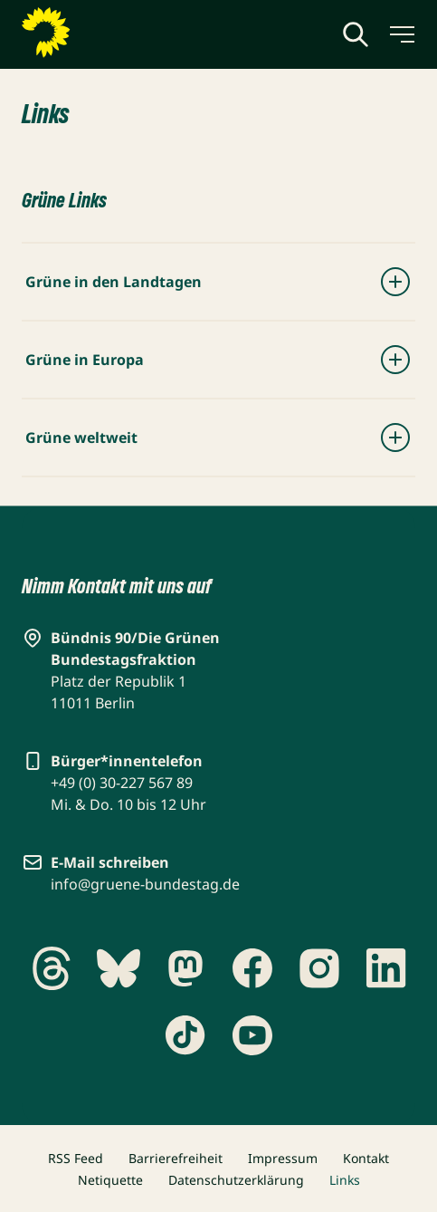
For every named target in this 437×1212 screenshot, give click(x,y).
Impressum (283, 1158)
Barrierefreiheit (175, 1158)
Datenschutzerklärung (236, 1179)
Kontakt (366, 1158)
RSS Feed (75, 1158)
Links (344, 1179)
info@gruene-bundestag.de (145, 884)
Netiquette (110, 1179)
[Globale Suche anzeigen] (355, 34)
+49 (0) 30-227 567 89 (122, 783)
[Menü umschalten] (401, 34)
